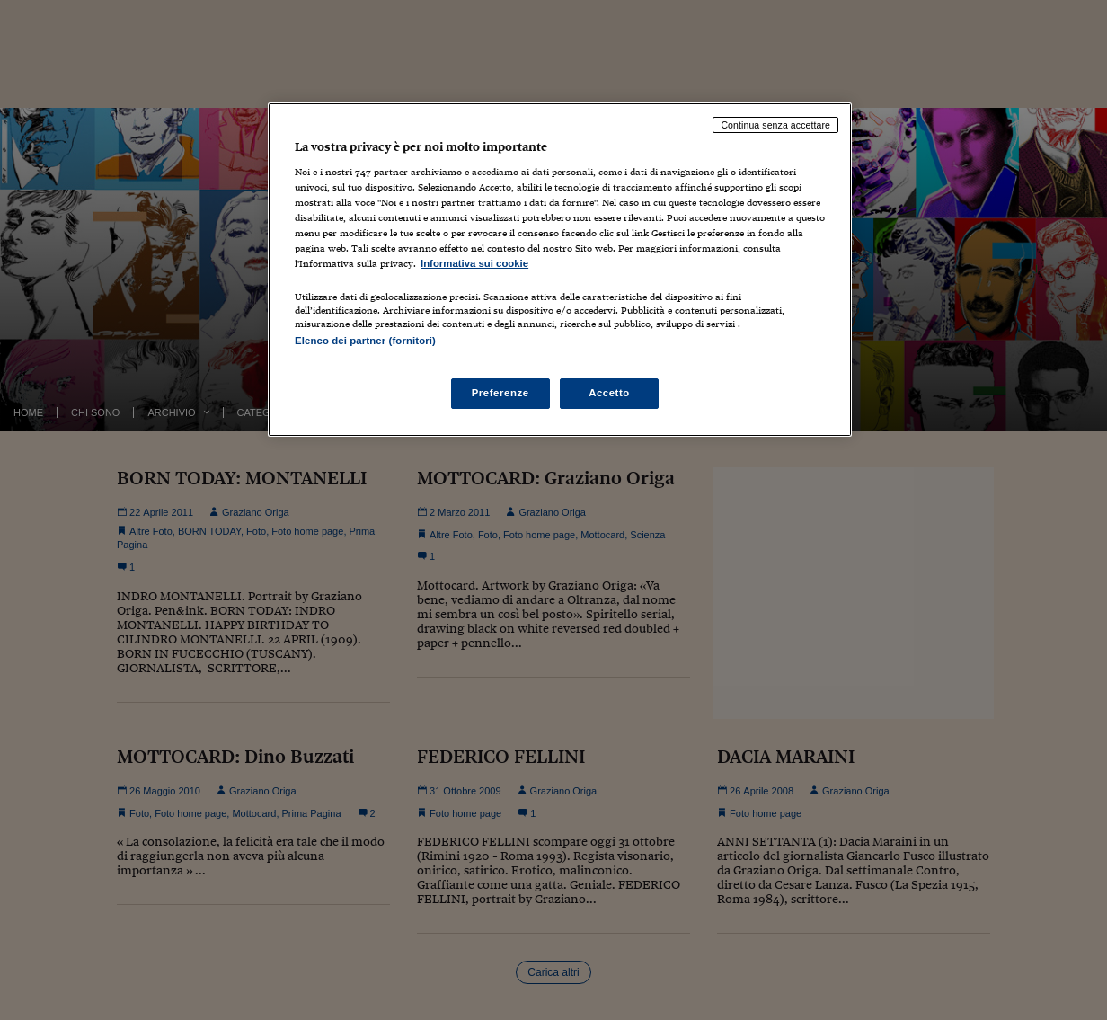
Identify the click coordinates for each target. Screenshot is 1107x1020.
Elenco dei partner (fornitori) (365, 340)
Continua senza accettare (775, 125)
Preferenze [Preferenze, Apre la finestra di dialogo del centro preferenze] (500, 392)
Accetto (609, 392)
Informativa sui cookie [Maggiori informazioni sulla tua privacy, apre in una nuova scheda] (474, 263)
